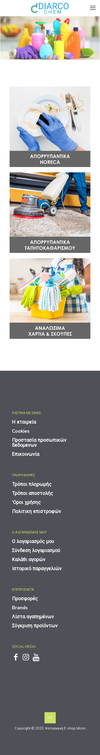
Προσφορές (25, 598)
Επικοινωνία (25, 454)
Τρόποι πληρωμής (31, 484)
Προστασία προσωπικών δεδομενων (39, 442)
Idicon (81, 728)
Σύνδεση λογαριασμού (36, 550)
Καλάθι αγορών (28, 559)
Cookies (21, 431)
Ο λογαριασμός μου (33, 541)
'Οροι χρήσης (26, 502)
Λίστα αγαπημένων (33, 617)
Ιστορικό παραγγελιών (37, 568)
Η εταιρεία (24, 422)
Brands (20, 607)
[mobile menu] (92, 7)
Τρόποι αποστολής (32, 493)
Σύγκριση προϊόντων (35, 626)
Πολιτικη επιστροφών (36, 511)
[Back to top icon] (50, 717)
